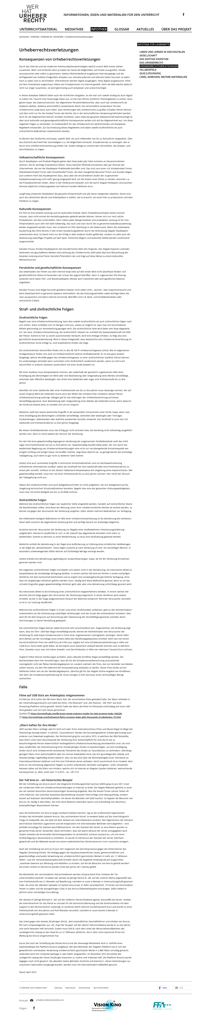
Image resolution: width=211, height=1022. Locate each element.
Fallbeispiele (148, 69)
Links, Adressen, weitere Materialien (163, 77)
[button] (166, 988)
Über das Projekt (176, 29)
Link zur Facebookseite (183, 14)
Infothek (99, 29)
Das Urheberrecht (151, 62)
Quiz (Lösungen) (150, 73)
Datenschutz (84, 987)
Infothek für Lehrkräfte (52, 36)
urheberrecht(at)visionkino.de (50, 1000)
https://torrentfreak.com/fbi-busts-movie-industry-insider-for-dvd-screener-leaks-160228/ (76, 713)
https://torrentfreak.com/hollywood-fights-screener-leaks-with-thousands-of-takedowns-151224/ (71, 717)
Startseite (24, 36)
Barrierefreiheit (101, 987)
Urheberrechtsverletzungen (159, 66)
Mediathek (74, 29)
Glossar (122, 29)
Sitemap (58, 987)
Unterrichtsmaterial (38, 29)
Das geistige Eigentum (154, 59)
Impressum (70, 987)
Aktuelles (145, 29)
